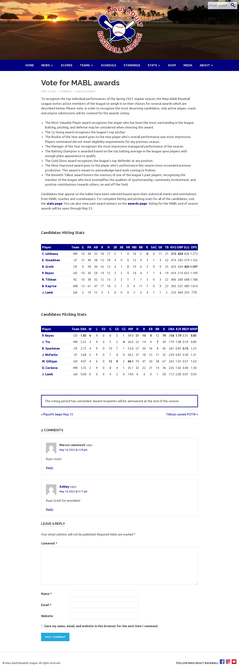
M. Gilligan (49, 361)
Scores (66, 65)
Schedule (108, 65)
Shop (172, 65)
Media (188, 65)
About (205, 65)
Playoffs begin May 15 (58, 414)
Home (29, 65)
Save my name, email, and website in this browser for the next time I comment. (101, 626)
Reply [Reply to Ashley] (49, 509)
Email (46, 605)
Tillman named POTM (181, 414)
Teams (85, 65)
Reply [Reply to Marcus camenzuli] (49, 468)
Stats (152, 65)
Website (47, 616)
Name (46, 593)
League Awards (85, 91)
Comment (49, 543)
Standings (132, 65)
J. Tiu (46, 342)
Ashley (64, 486)
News (45, 65)
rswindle (66, 91)
